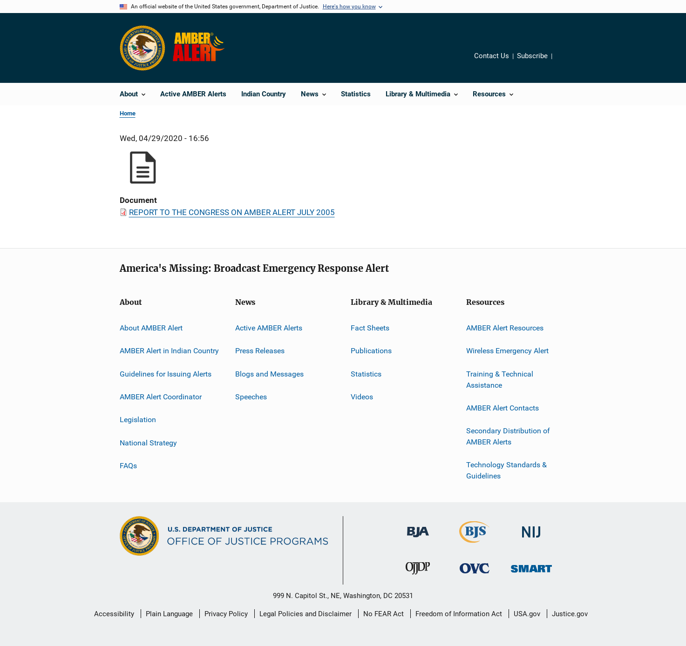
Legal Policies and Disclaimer (305, 614)
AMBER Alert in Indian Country (169, 350)
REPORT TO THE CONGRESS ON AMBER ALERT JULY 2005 (232, 212)
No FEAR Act (383, 614)
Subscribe (532, 56)
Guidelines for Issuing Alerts (165, 374)
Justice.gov (570, 614)
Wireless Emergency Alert (507, 350)
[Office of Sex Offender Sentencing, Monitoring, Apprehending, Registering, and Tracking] (531, 574)
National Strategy (148, 442)
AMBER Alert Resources (504, 327)
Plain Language (169, 614)
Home (128, 113)
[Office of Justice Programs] (142, 48)
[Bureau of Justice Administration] (418, 539)
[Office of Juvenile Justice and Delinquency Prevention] (418, 576)
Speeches (251, 396)
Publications (371, 350)
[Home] (200, 48)
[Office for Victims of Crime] (474, 575)
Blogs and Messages (269, 374)
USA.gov (527, 614)
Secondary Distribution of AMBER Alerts (508, 436)
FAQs (128, 465)
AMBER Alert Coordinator (161, 396)
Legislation (138, 419)
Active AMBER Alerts (268, 327)
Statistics (366, 374)
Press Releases (260, 350)
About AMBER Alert (151, 327)
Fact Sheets (370, 327)
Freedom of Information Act (458, 614)
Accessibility (114, 614)
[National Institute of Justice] (531, 539)
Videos (362, 396)
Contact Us (491, 56)
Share (566, 62)
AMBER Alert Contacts (502, 408)
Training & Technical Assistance (499, 380)
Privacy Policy (226, 614)
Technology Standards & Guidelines (506, 470)
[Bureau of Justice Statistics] (474, 544)
